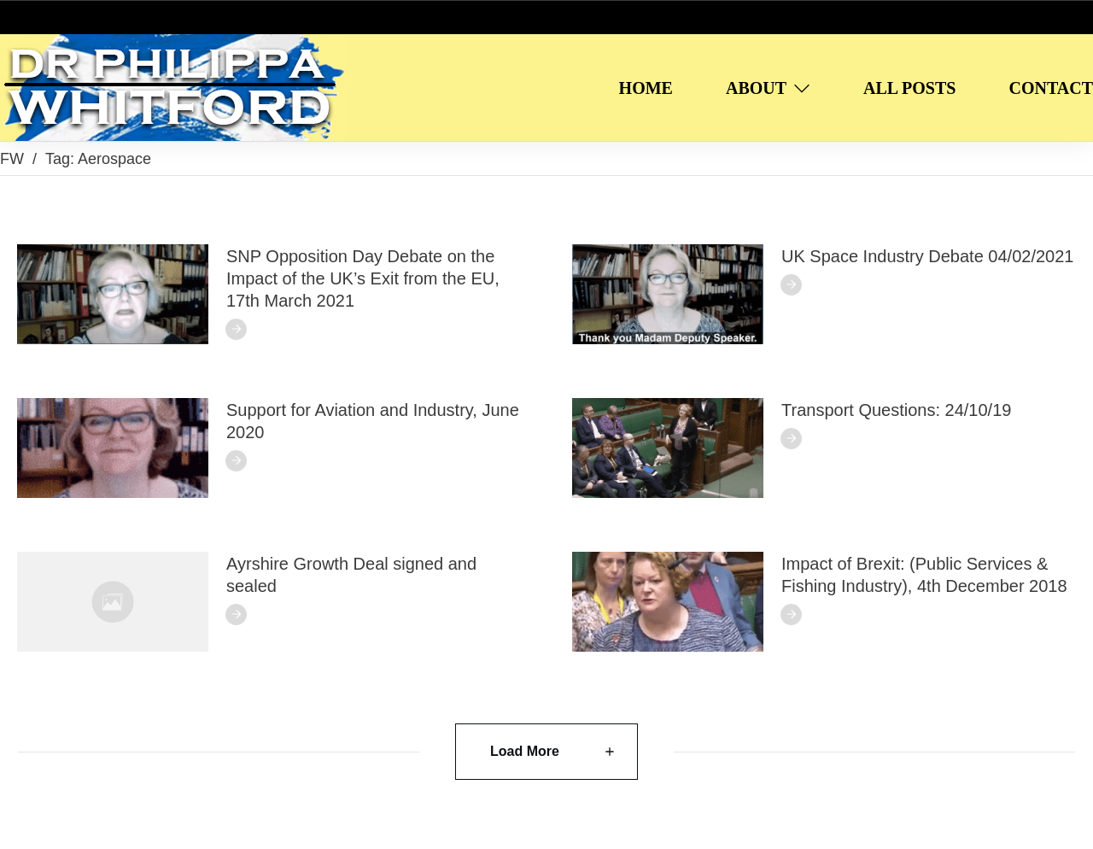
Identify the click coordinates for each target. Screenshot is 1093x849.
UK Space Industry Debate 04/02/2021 (927, 256)
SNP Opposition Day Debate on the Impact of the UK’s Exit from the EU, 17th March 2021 (363, 278)
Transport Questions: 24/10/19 (896, 410)
